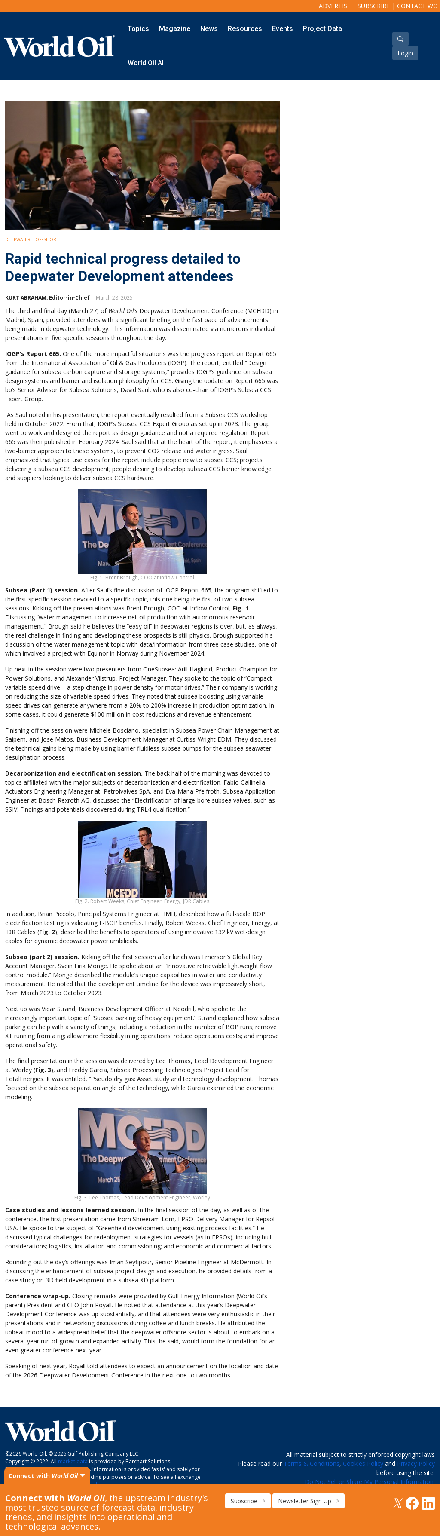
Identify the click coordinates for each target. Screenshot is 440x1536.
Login (405, 53)
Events (282, 29)
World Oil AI (146, 63)
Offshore (47, 239)
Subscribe (374, 6)
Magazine (174, 29)
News (209, 29)
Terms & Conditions (311, 1463)
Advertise (335, 6)
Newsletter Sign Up (308, 1501)
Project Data (322, 29)
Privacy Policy (416, 1463)
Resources (245, 29)
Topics (138, 29)
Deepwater (18, 239)
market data (73, 1461)
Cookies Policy (363, 1463)
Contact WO (417, 6)
